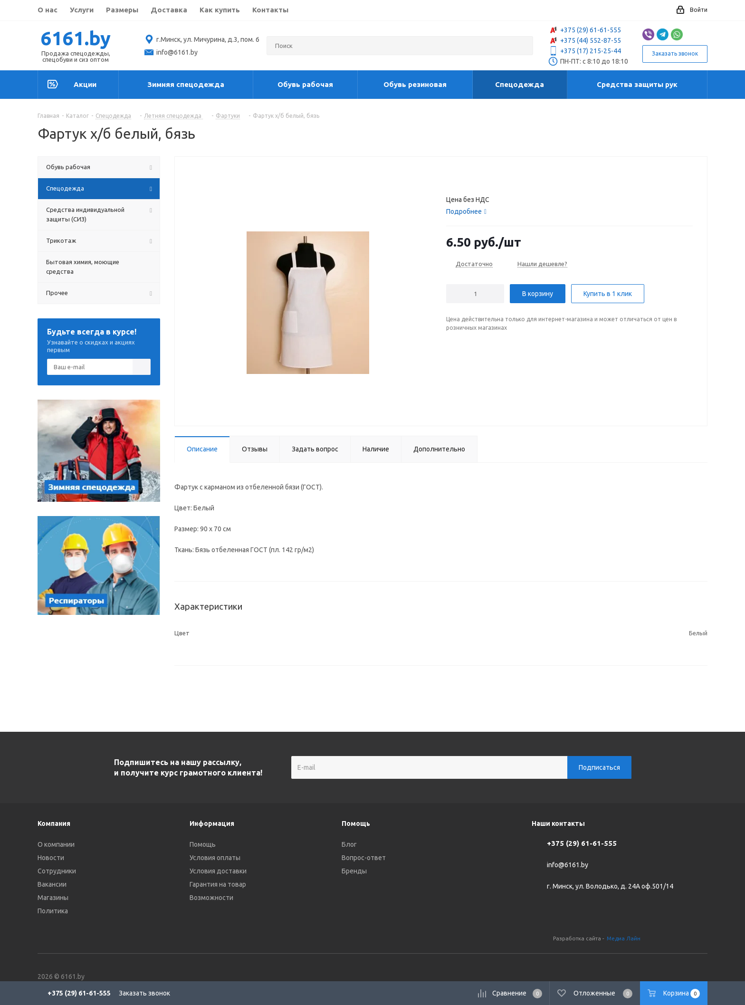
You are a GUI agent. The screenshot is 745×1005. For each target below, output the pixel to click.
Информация (212, 823)
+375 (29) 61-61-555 (584, 30)
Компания (54, 823)
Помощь (203, 844)
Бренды (354, 871)
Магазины (53, 897)
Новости (51, 857)
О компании (56, 844)
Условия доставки (218, 871)
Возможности (211, 897)
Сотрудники (57, 871)
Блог (349, 844)
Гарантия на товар (218, 884)
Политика (53, 911)
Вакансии (52, 884)
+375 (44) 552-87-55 (584, 40)
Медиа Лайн (623, 938)
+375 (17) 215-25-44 (584, 51)
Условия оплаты (215, 857)
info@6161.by (567, 865)
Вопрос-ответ (364, 857)
